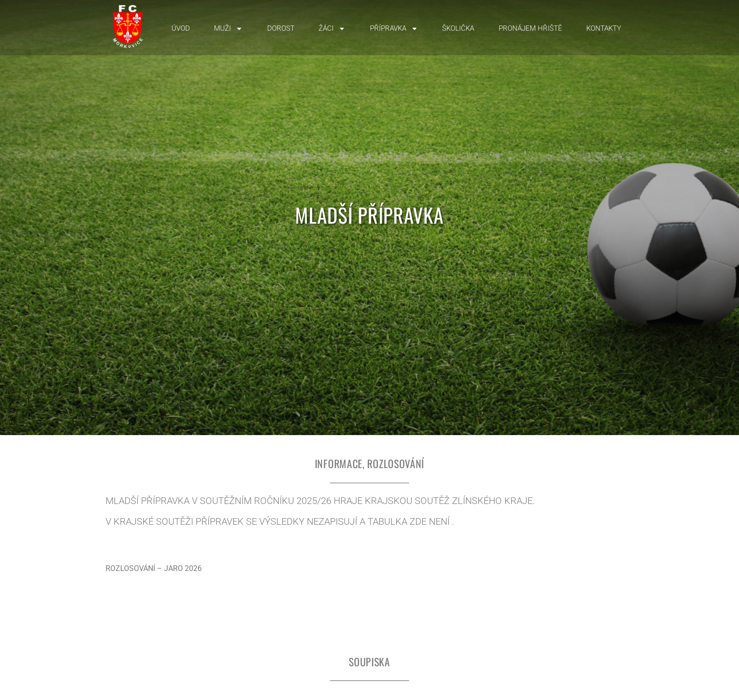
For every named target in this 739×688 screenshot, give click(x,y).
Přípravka (394, 28)
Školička (458, 28)
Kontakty (603, 28)
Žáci (332, 28)
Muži (228, 28)
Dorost (281, 28)
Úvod (181, 28)
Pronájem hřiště (530, 28)
